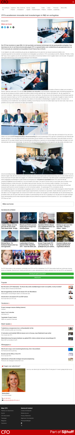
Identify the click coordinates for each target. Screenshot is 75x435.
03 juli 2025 (23, 240)
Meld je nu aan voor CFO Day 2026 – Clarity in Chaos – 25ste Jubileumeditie (64, 226)
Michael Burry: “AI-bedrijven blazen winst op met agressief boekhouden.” (9, 244)
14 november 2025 (7, 240)
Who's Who (64, 8)
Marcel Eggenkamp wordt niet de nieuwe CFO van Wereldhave (18, 291)
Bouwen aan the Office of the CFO (11, 354)
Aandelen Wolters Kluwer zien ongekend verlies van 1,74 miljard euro (46, 226)
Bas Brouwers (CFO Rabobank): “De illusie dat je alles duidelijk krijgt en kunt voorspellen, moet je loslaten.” (31, 286)
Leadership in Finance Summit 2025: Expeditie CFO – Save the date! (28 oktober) (28, 244)
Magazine (3, 420)
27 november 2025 (62, 222)
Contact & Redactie (26, 410)
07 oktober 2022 (61, 240)
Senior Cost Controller (7, 312)
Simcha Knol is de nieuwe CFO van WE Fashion (14, 296)
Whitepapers (5, 345)
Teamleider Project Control (9, 317)
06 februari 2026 (42, 222)
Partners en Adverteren (7, 410)
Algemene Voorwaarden (27, 418)
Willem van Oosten (6, 24)
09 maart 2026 (24, 222)
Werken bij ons (25, 413)
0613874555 (7, 398)
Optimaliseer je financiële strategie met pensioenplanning (17, 359)
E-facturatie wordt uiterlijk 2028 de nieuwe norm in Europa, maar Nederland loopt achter (26, 333)
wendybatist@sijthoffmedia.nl (12, 400)
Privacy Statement (26, 415)
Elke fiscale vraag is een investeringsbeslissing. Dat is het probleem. (20, 349)
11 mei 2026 (5, 222)
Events (3, 413)
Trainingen (4, 418)
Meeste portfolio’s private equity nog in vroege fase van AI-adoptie (28, 226)
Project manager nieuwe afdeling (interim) (13, 307)
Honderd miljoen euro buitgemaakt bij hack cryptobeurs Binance (64, 244)
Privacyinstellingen (26, 420)
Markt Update (6, 324)
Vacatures (4, 303)
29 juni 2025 (41, 240)
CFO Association (5, 415)
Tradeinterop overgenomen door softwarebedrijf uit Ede (17, 328)
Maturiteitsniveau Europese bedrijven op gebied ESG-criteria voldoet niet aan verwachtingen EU (28, 338)
